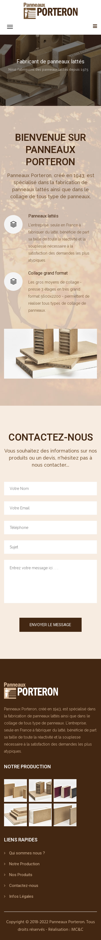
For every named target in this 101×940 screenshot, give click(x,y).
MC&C (77, 929)
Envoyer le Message (50, 624)
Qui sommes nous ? (27, 853)
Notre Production (24, 863)
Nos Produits (20, 874)
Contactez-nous (23, 885)
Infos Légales (21, 896)
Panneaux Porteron (66, 922)
